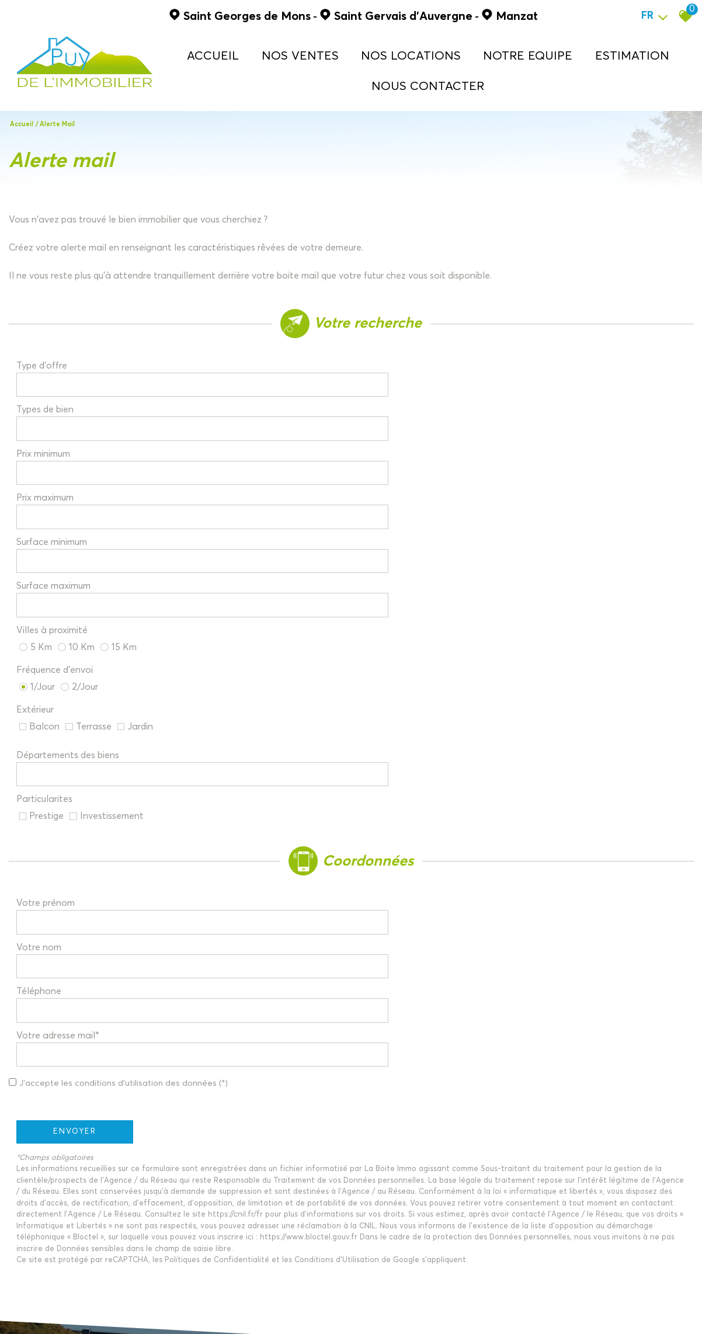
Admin (216, 1308)
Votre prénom (52, 588)
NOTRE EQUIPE (527, 50)
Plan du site (43, 1308)
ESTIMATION (609, 50)
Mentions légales (96, 1308)
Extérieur (42, 466)
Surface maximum (403, 412)
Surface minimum (58, 412)
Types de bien (394, 352)
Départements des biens (74, 493)
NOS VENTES (347, 50)
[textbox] (258, 352)
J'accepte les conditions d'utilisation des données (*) (138, 646)
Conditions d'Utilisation (343, 824)
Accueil (280, 50)
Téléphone (45, 618)
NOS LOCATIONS (434, 50)
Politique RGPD (257, 1308)
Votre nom (388, 588)
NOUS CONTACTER (449, 78)
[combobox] (258, 352)
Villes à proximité (59, 440)
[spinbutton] (258, 382)
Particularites (394, 493)
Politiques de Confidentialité (224, 824)
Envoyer (81, 695)
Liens (193, 1308)
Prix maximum (394, 382)
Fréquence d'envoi (404, 440)
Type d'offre (48, 352)
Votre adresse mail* (407, 618)
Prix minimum (50, 382)
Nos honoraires (154, 1308)
